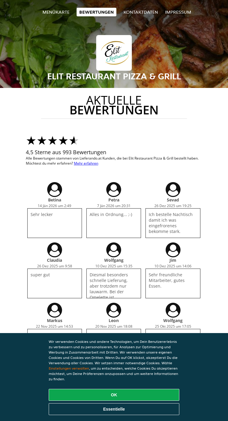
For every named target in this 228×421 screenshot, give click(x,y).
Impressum (178, 12)
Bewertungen (96, 12)
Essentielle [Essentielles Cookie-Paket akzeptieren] (114, 409)
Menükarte (55, 12)
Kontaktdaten (141, 12)
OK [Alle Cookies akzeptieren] (114, 394)
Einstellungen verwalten (69, 368)
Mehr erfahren (86, 163)
